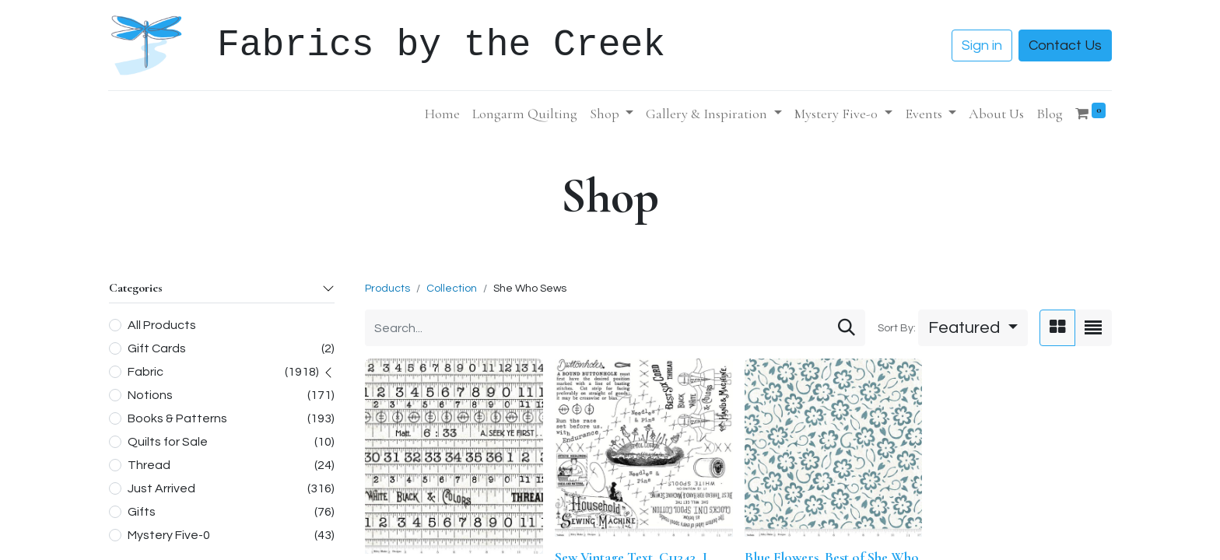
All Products (162, 325)
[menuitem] (442, 114)
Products (387, 288)
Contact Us (1065, 45)
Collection (451, 288)
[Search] (846, 328)
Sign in (982, 45)
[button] (973, 328)
